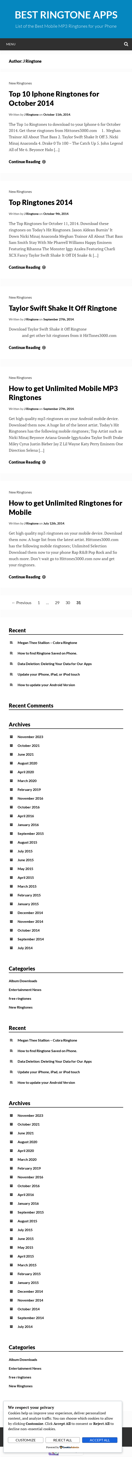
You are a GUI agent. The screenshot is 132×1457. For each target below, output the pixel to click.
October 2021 (29, 745)
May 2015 (25, 869)
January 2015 (28, 904)
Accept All (100, 1440)
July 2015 (25, 851)
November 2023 (30, 737)
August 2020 (27, 763)
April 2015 (26, 877)
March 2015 (27, 886)
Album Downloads (23, 981)
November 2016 (30, 798)
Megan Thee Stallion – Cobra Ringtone (47, 642)
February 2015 (29, 895)
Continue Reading (28, 161)
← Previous (21, 602)
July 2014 (25, 948)
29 (57, 602)
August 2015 (27, 842)
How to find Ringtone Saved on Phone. (47, 653)
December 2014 (30, 912)
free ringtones (20, 998)
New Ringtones (20, 83)
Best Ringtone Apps (66, 15)
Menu (10, 44)
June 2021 (26, 754)
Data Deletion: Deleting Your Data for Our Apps (55, 664)
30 (68, 602)
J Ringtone (31, 114)
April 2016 (26, 816)
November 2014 (30, 921)
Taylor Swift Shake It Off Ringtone (63, 308)
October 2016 (29, 807)
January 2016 (28, 825)
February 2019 (29, 789)
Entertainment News (25, 989)
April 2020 (26, 772)
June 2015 (26, 860)
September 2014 (31, 939)
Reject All (62, 1440)
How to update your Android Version (46, 685)
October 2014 (29, 930)
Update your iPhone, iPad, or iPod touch (49, 674)
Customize (26, 1440)
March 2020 (27, 781)
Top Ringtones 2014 (41, 202)
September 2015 (31, 833)
